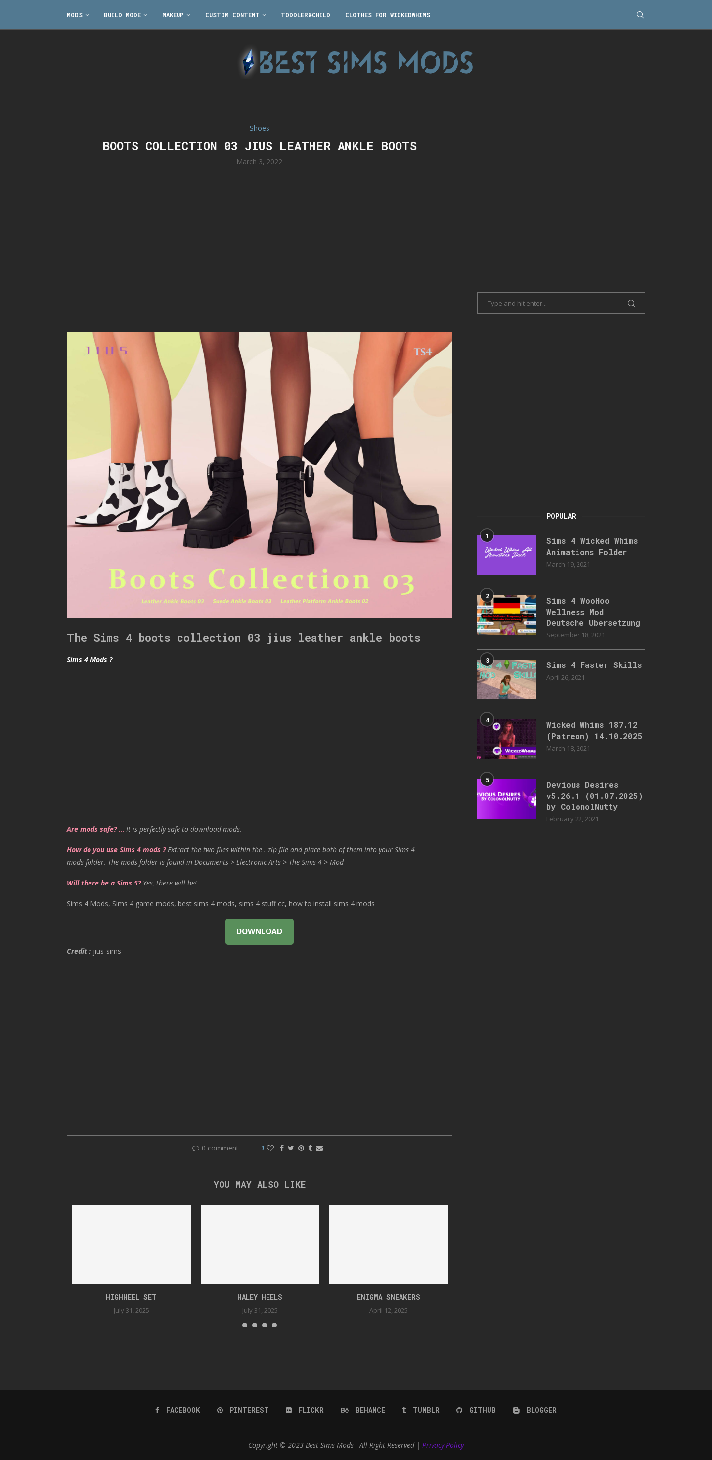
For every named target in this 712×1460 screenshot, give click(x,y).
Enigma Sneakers (388, 1297)
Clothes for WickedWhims (387, 15)
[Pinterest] (243, 1410)
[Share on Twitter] (291, 1147)
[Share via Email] (319, 1147)
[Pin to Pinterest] (301, 1147)
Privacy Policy (443, 1445)
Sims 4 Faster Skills (594, 665)
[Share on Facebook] (282, 1147)
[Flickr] (305, 1410)
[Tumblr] (421, 1410)
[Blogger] (535, 1410)
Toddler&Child (305, 15)
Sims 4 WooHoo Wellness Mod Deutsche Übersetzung (593, 611)
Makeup (173, 15)
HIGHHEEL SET (131, 1297)
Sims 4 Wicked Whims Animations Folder (592, 546)
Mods (75, 15)
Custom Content (232, 15)
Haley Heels (259, 1297)
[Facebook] (177, 1410)
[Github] (476, 1410)
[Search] (640, 14)
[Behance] (363, 1410)
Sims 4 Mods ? (89, 659)
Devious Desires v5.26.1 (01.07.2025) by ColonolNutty (594, 795)
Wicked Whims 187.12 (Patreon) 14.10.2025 (594, 730)
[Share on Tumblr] (310, 1147)
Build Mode (122, 15)
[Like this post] (270, 1147)
